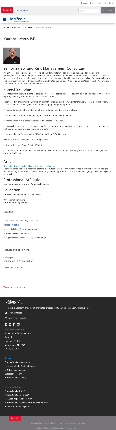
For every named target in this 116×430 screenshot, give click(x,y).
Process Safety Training (15, 378)
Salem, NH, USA (12, 349)
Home (6, 27)
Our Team (28, 27)
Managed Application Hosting (18, 399)
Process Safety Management (17, 362)
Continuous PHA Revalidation (18, 261)
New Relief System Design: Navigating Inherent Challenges (30, 166)
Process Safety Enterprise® (17, 395)
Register (99, 3)
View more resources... (13, 267)
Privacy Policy (36, 423)
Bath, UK (8, 337)
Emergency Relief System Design (20, 366)
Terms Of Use (49, 423)
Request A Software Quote (17, 407)
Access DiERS (108, 10)
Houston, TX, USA (13, 341)
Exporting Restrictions (67, 423)
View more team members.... (16, 287)
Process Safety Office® (15, 391)
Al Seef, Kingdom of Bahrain (18, 333)
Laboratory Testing (13, 374)
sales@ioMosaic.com (17, 318)
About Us (16, 27)
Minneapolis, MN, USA (15, 345)
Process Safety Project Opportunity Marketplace (26, 403)
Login (92, 3)
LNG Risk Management (15, 370)
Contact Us (7, 10)
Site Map (81, 423)
